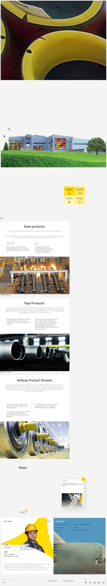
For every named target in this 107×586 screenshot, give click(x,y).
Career (48, 521)
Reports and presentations (62, 524)
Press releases (59, 527)
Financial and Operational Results (82, 524)
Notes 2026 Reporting (80, 530)
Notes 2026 (58, 530)
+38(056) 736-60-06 (52, 581)
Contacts (76, 527)
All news (22, 512)
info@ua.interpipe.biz (68, 581)
